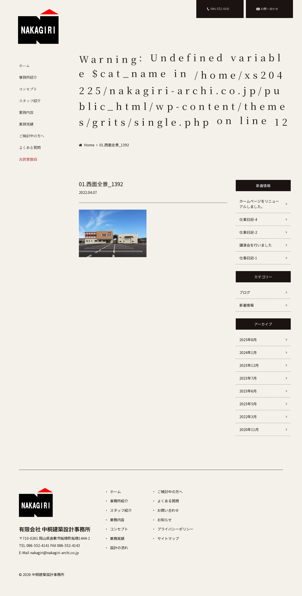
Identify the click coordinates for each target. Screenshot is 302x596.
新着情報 (246, 305)
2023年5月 (248, 403)
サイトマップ (168, 538)
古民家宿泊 (28, 165)
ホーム (24, 66)
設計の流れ (119, 547)
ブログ (244, 292)
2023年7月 (248, 378)
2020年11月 (249, 429)
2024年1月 (248, 352)
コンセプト (28, 91)
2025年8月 (248, 339)
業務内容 (26, 116)
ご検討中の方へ (32, 140)
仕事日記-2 (248, 232)
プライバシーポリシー (175, 529)
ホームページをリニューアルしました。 (259, 203)
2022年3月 (248, 416)
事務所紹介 (28, 78)
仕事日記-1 (248, 258)
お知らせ (164, 519)
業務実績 (26, 128)
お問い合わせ (168, 510)
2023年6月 (248, 391)
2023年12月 (249, 365)
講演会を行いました (255, 245)
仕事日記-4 (248, 219)
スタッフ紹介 (30, 103)
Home (89, 144)
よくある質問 (30, 153)
